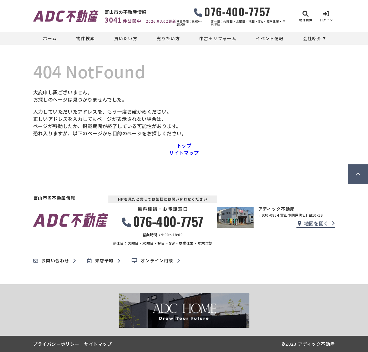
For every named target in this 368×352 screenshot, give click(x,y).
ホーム (50, 38)
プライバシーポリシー (56, 344)
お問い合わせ (51, 260)
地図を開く (313, 223)
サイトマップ (184, 152)
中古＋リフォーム (217, 38)
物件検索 (85, 38)
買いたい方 (125, 38)
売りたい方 (168, 38)
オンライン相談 (152, 260)
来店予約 (100, 260)
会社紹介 (312, 38)
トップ (184, 145)
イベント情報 (269, 38)
